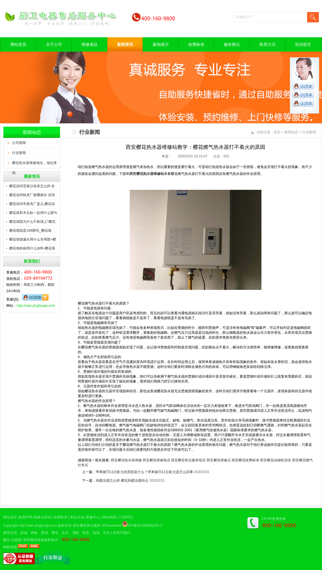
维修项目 (90, 44)
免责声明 (25, 517)
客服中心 (93, 517)
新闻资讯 (125, 44)
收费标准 (196, 44)
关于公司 (54, 44)
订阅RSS (126, 517)
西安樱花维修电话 (156, 460)
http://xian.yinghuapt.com (36, 306)
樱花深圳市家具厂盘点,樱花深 (32, 204)
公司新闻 (19, 143)
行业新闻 (19, 153)
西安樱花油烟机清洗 (275, 460)
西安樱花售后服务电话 (188, 460)
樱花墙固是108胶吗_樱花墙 (30, 231)
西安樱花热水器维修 (126, 460)
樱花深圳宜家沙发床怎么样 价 (32, 186)
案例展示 (161, 44)
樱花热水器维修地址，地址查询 (34, 164)
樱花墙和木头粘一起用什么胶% (33, 213)
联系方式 (267, 44)
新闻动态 (291, 132)
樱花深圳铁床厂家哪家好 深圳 (32, 195)
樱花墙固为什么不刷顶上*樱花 (32, 222)
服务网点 (232, 44)
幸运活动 (77, 517)
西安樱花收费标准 (245, 460)
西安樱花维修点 (219, 460)
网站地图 (109, 517)
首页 (277, 132)
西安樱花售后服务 (86, 526)
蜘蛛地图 (10, 547)
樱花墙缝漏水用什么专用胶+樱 (32, 239)
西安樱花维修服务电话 (40, 540)
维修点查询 (42, 517)
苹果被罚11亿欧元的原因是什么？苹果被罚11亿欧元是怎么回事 (144, 472)
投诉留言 (303, 44)
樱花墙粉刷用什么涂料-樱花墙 (32, 248)
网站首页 (18, 44)
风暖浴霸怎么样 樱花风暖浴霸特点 (122, 481)
